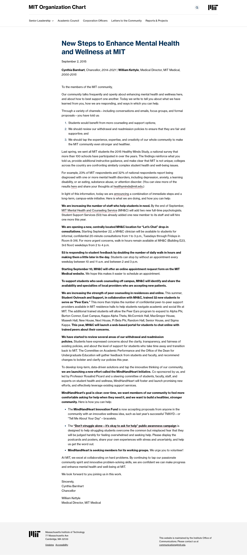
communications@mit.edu (172, 545)
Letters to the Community (126, 20)
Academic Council (68, 20)
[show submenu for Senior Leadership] (53, 20)
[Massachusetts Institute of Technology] (213, 7)
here (74, 186)
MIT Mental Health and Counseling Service (89, 210)
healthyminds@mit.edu (128, 186)
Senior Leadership (40, 20)
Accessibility (61, 545)
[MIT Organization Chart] (57, 7)
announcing (121, 194)
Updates (49, 545)
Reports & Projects (157, 20)
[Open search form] (197, 7)
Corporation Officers (95, 20)
